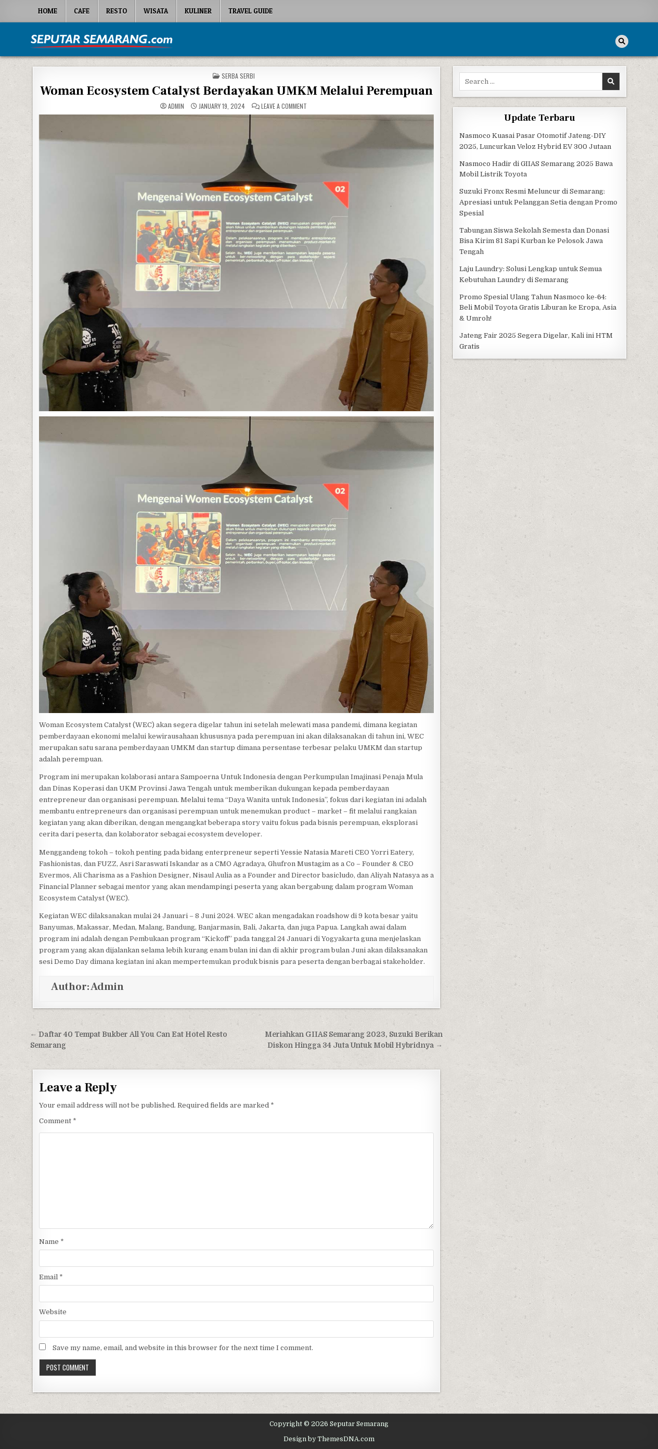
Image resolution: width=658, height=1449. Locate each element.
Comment (57, 1121)
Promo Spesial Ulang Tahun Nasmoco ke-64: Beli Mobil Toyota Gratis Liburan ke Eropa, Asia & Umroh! (537, 308)
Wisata (156, 11)
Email (51, 1277)
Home (47, 11)
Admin (176, 106)
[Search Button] (621, 41)
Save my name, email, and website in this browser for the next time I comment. (183, 1348)
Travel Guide (250, 11)
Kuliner (198, 11)
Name (51, 1241)
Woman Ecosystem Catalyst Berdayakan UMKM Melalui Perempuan (236, 91)
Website (53, 1312)
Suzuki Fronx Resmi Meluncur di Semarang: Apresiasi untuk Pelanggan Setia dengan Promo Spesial (538, 202)
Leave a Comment (284, 106)
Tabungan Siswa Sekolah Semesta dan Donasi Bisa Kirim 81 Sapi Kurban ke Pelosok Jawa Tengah (534, 241)
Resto (116, 11)
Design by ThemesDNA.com (329, 1439)
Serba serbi (238, 75)
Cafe (81, 11)
